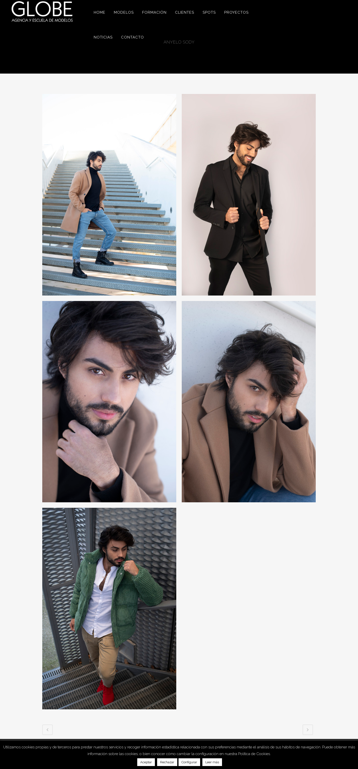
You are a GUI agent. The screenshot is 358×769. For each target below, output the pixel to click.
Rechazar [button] (167, 762)
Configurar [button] (189, 762)
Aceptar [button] (146, 762)
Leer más (212, 762)
